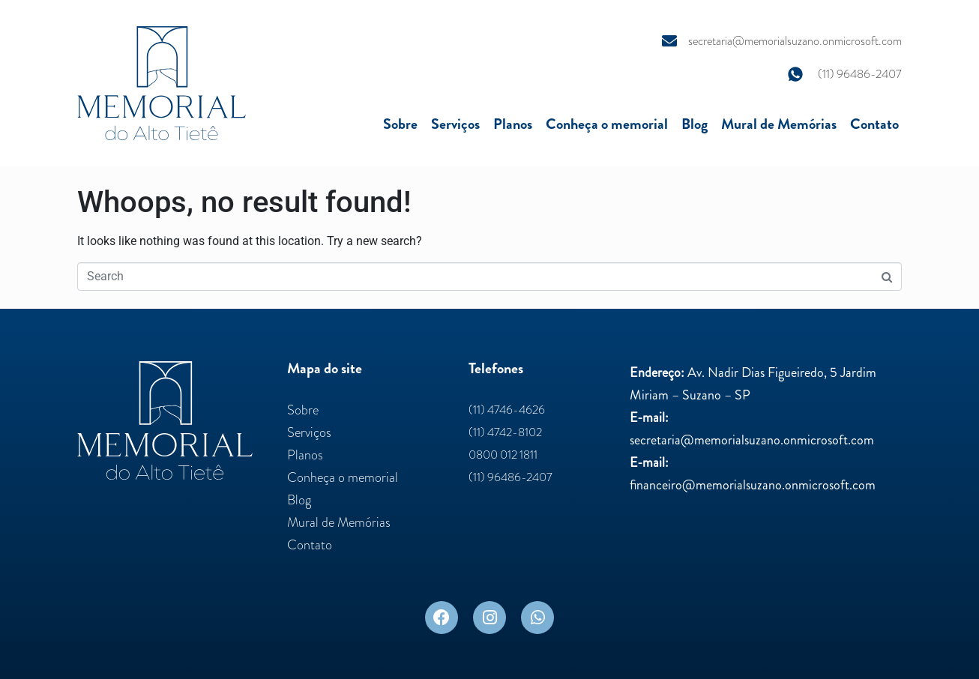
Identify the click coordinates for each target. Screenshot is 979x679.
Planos (512, 124)
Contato (874, 124)
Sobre (400, 124)
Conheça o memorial (607, 124)
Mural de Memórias (779, 124)
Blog (694, 124)
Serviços (455, 124)
